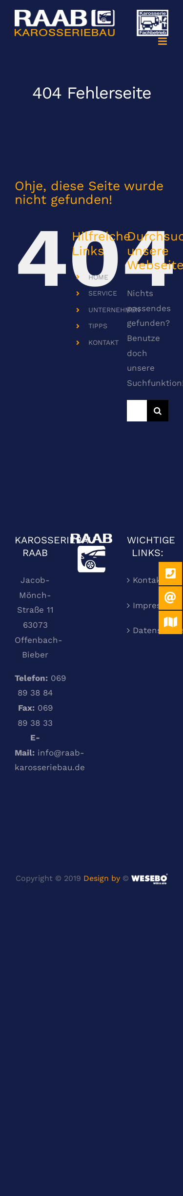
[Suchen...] (137, 410)
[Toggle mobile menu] (163, 41)
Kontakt (148, 580)
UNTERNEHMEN (114, 310)
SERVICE (102, 293)
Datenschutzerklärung (148, 630)
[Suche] (157, 410)
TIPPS (97, 326)
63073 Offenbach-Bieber (38, 639)
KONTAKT (103, 342)
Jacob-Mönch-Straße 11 (35, 595)
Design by (101, 878)
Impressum (148, 605)
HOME (98, 277)
